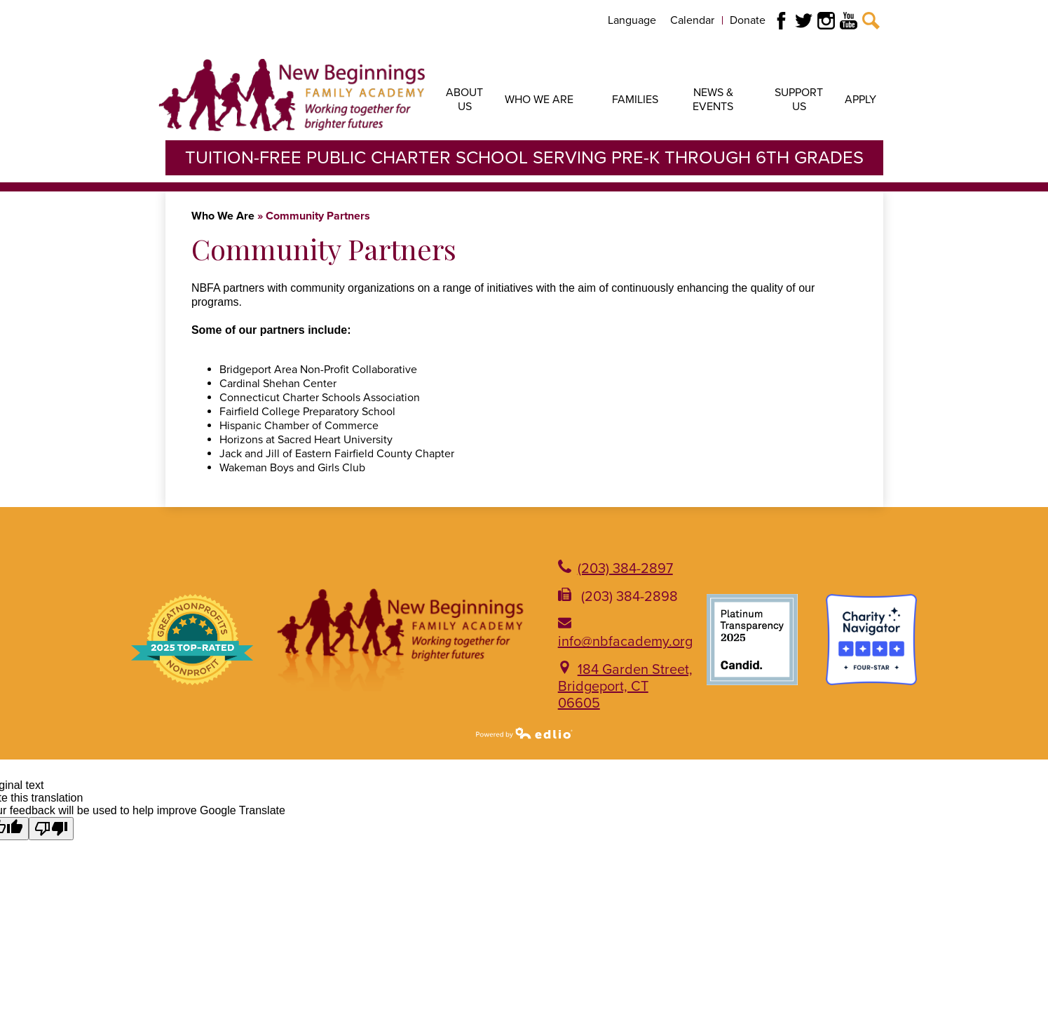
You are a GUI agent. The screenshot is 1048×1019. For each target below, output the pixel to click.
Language (632, 20)
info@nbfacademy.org (625, 641)
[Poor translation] (51, 828)
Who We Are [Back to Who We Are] (222, 216)
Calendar (692, 20)
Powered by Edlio (524, 733)
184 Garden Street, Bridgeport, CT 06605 (625, 686)
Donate (747, 20)
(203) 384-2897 (625, 568)
